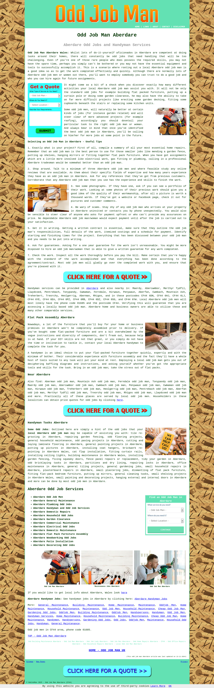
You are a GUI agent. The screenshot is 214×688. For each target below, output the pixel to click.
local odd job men (135, 396)
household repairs (168, 466)
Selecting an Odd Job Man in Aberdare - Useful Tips (65, 141)
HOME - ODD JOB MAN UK (107, 650)
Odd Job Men (111, 608)
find (38, 381)
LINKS (146, 27)
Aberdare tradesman (41, 162)
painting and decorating (82, 477)
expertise (134, 172)
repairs (68, 470)
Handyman (158, 612)
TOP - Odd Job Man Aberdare (47, 636)
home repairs (176, 147)
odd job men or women (56, 75)
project (69, 147)
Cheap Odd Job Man (171, 608)
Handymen (53, 620)
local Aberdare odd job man (48, 433)
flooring (121, 437)
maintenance (36, 466)
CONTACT (166, 27)
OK (170, 686)
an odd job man (59, 151)
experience (128, 180)
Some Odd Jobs (38, 429)
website (127, 197)
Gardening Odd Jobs (42, 612)
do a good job (170, 75)
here (120, 400)
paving (86, 440)
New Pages (40, 662)
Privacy (184, 662)
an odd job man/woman (68, 249)
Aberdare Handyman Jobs (151, 599)
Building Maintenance (88, 605)
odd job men (74, 262)
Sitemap (29, 662)
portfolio (175, 186)
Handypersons (140, 612)
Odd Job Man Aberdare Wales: (48, 52)
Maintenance (146, 605)
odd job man (173, 67)
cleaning (133, 474)
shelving (166, 474)
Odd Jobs (120, 620)
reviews (33, 172)
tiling (84, 466)
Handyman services (41, 288)
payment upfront (115, 214)
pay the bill (130, 255)
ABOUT (155, 27)
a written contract (88, 228)
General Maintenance (53, 605)
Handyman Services (40, 616)
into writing (72, 239)
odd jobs (91, 400)
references (115, 176)
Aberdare (92, 288)
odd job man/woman (85, 218)
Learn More (158, 686)
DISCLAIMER (179, 27)
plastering (113, 470)
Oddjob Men (167, 605)
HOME (137, 27)
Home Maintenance (121, 605)
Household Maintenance (63, 608)
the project (86, 235)
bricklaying (43, 462)
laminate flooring (51, 444)
